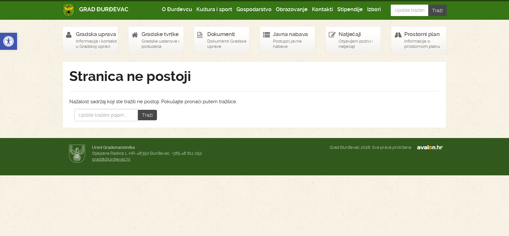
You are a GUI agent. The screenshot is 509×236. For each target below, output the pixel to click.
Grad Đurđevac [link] (95, 10)
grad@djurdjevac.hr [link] (111, 159)
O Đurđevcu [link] (177, 9)
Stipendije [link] (350, 9)
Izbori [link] (374, 9)
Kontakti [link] (322, 9)
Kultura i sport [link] (214, 9)
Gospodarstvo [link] (254, 9)
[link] (8, 41)
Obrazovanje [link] (292, 9)
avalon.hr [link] (432, 147)
